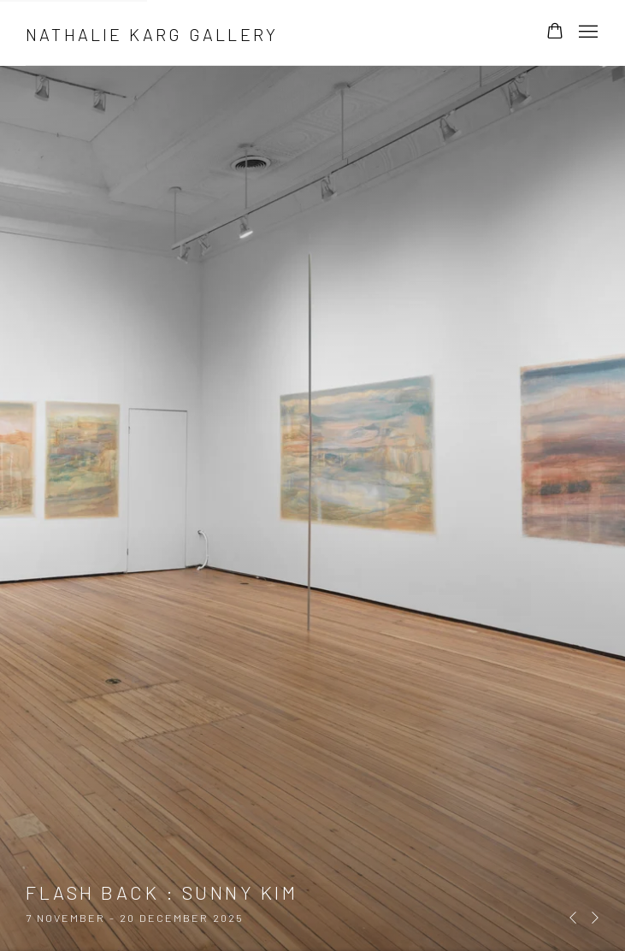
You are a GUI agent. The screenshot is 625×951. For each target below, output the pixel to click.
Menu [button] (586, 32)
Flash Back (312, 475)
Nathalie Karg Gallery (152, 34)
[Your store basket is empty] (555, 32)
